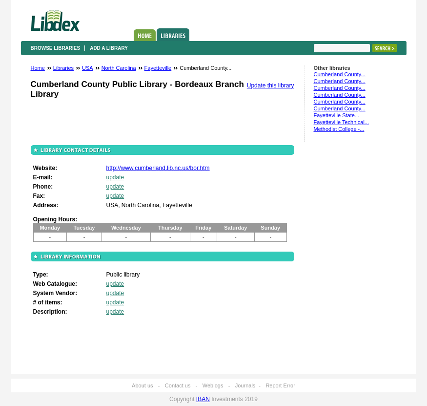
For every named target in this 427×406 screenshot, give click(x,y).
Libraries (173, 34)
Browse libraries (56, 48)
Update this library (270, 85)
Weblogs (213, 385)
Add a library (109, 48)
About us (142, 385)
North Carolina (119, 68)
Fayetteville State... (337, 115)
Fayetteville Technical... (341, 122)
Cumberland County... (340, 74)
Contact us (178, 385)
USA (87, 68)
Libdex (55, 20)
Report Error (280, 385)
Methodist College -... (339, 129)
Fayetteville (158, 68)
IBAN (203, 399)
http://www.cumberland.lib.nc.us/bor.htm (158, 168)
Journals (245, 385)
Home (145, 35)
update (115, 177)
